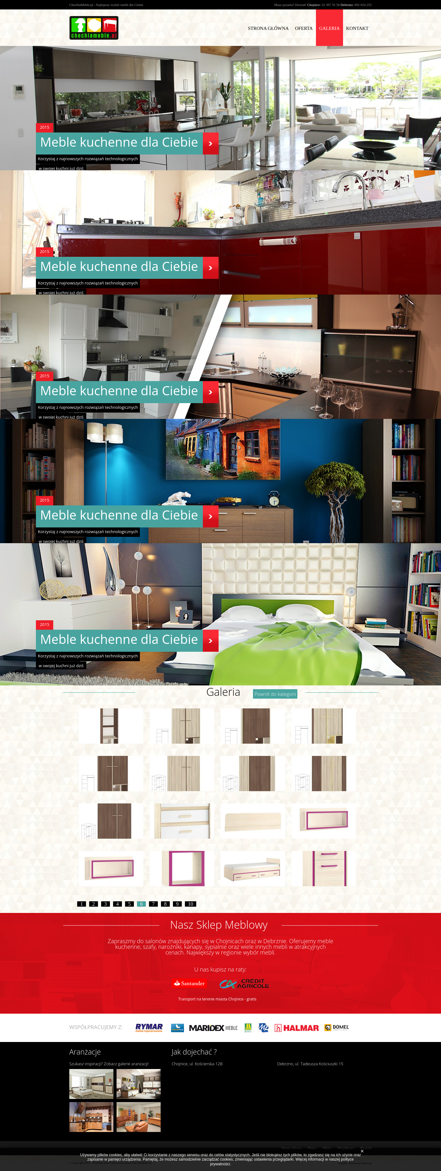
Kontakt (357, 28)
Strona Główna (268, 28)
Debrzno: (347, 5)
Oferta (304, 28)
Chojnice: (314, 5)
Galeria (329, 28)
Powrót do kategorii (275, 694)
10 (190, 904)
